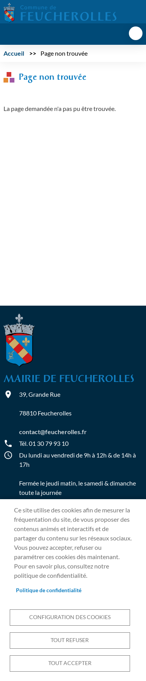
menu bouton (135, 33)
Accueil (14, 53)
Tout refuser (70, 640)
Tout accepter (69, 663)
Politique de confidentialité (48, 590)
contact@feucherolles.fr (53, 431)
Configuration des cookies (70, 617)
